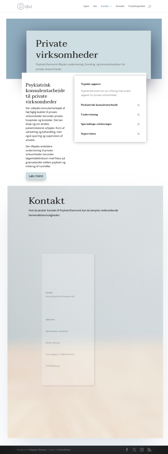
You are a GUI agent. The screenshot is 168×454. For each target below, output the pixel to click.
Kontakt (120, 6)
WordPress (64, 449)
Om (95, 6)
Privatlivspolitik (136, 6)
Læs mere (36, 176)
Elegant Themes (37, 449)
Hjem (86, 6)
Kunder (105, 6)
